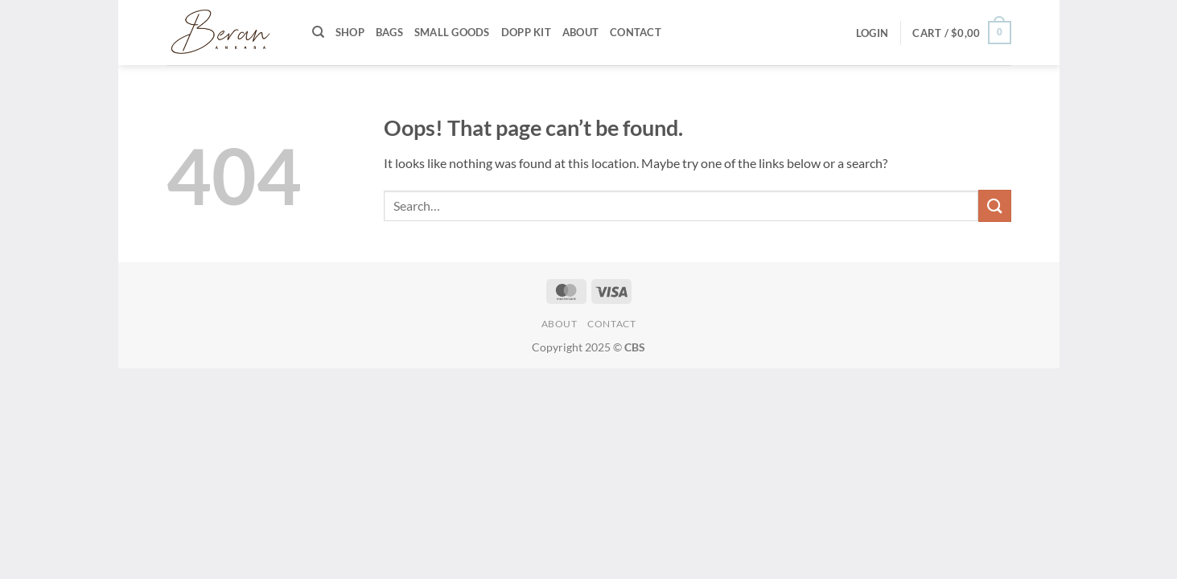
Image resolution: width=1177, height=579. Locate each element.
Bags (389, 32)
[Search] (318, 32)
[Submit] (994, 205)
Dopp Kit (526, 32)
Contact (635, 32)
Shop (349, 32)
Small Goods (452, 32)
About (580, 32)
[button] (872, 32)
